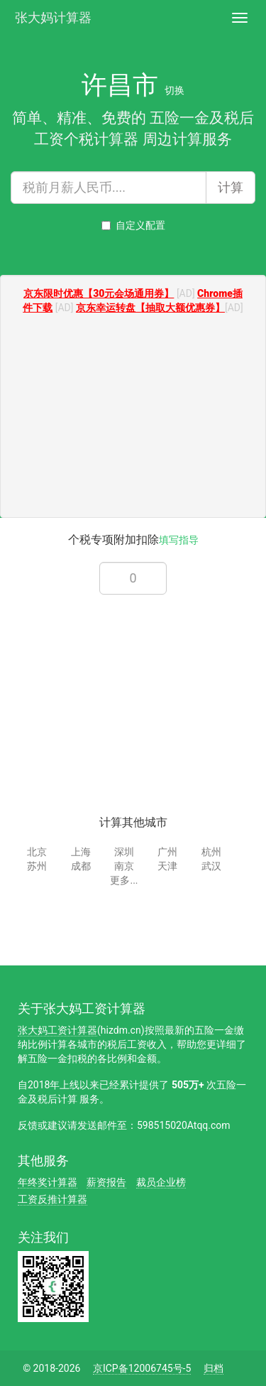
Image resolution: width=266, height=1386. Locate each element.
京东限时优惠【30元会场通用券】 (98, 293)
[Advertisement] (133, 418)
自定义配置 (133, 225)
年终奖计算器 (47, 1182)
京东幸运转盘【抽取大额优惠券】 (150, 307)
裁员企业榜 (161, 1182)
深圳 (124, 851)
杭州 (211, 851)
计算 (230, 187)
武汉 (211, 866)
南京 (124, 866)
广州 (167, 851)
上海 (81, 851)
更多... (124, 880)
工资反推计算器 (52, 1199)
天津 (167, 866)
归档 (213, 1368)
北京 (37, 851)
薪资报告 (106, 1182)
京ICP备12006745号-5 (142, 1368)
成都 (81, 866)
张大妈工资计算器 (57, 1030)
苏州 (37, 866)
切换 (174, 90)
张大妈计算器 (53, 16)
